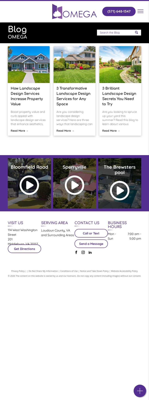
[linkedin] (90, 253)
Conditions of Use (69, 271)
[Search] (119, 32)
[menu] (140, 11)
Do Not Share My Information (43, 271)
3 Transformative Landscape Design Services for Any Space (73, 96)
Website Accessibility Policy (124, 271)
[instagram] (83, 253)
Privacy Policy (18, 271)
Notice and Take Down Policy (94, 271)
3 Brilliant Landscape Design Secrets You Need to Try (119, 96)
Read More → (20, 130)
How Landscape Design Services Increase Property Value (27, 96)
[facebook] (76, 253)
